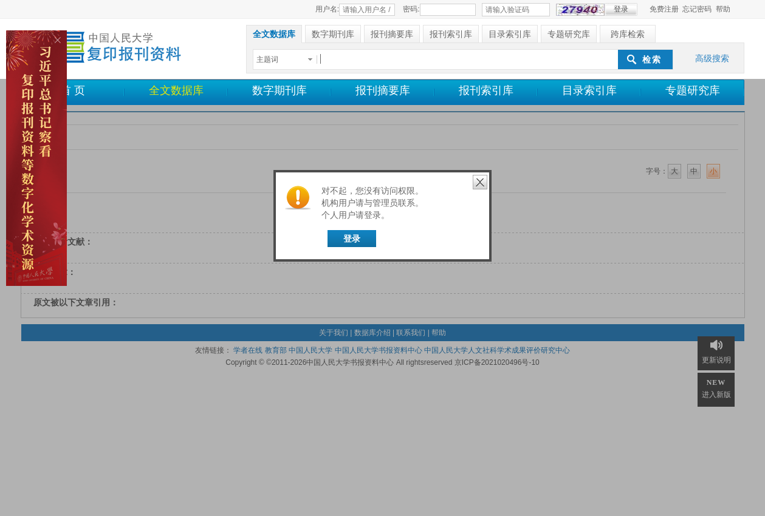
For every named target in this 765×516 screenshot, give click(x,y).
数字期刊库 (279, 90)
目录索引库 (589, 90)
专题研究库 (692, 90)
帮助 (723, 9)
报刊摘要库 (382, 90)
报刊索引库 (486, 90)
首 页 (72, 90)
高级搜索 (712, 58)
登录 (351, 238)
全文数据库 (176, 90)
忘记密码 (697, 9)
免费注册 (664, 9)
